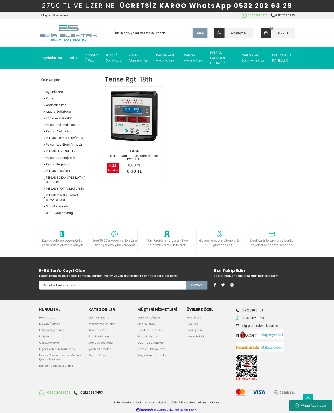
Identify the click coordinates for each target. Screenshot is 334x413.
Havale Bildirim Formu (152, 349)
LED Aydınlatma (98, 317)
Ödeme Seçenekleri (151, 343)
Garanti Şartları (147, 336)
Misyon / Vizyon (49, 324)
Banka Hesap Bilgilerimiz (56, 366)
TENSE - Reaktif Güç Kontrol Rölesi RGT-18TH (134, 157)
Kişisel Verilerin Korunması (57, 349)
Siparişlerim (195, 330)
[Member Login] (233, 33)
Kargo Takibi (195, 336)
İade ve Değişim (148, 317)
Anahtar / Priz (97, 330)
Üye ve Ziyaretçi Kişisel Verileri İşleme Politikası (60, 357)
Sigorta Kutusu (98, 355)
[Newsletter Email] (112, 285)
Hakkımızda (47, 317)
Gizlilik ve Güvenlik (149, 330)
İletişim (44, 336)
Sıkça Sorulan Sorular (152, 355)
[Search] (156, 33)
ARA (200, 32)
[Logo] (69, 33)
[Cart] (278, 33)
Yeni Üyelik (194, 317)
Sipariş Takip (146, 324)
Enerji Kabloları (98, 336)
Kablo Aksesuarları (101, 343)
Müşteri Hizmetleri (54, 15)
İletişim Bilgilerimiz (51, 330)
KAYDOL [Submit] (197, 285)
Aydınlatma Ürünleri (101, 324)
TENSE (134, 151)
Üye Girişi (193, 324)
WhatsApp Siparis (311, 405)
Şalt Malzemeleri (99, 349)
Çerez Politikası (49, 343)
